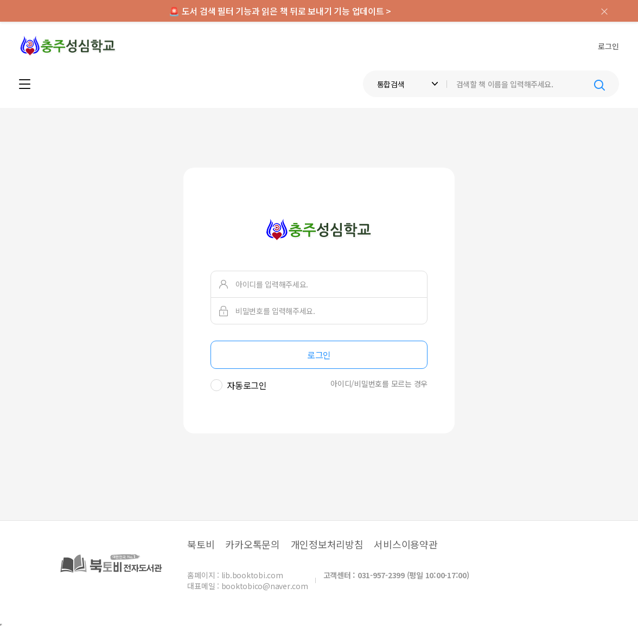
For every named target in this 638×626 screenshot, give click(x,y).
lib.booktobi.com (252, 575)
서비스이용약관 (405, 544)
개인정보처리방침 (327, 544)
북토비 (200, 544)
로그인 (608, 46)
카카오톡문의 (252, 544)
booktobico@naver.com (264, 585)
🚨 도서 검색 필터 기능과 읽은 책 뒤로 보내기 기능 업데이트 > (280, 10)
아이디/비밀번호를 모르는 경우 (379, 383)
